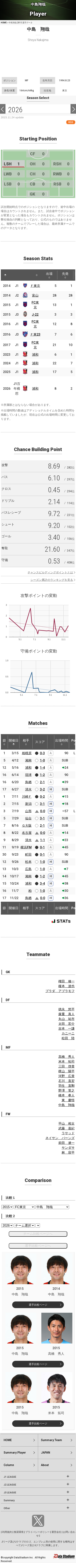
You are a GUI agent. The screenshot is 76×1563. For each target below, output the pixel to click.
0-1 (42, 847)
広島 (28, 869)
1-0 (42, 760)
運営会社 (56, 1532)
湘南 (28, 760)
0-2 (42, 797)
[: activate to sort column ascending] (13, 275)
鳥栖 (28, 782)
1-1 (42, 840)
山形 (28, 811)
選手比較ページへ (38, 1245)
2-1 (42, 782)
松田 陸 (68, 1038)
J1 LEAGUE (10, 1476)
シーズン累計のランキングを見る (51, 579)
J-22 (35, 314)
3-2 (42, 789)
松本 (28, 862)
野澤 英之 (66, 1090)
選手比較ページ (38, 1304)
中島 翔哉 (66, 1105)
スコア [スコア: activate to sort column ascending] (40, 742)
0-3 (42, 753)
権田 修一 (66, 981)
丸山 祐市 (66, 1019)
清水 (28, 789)
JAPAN (45, 1452)
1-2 (42, 775)
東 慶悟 (68, 1100)
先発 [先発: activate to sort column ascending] (65, 275)
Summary (9, 1500)
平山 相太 (66, 1123)
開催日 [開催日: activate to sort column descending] (13, 742)
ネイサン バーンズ (60, 1138)
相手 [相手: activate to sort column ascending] (26, 742)
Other (7, 1508)
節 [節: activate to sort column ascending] (4, 742)
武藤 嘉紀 (66, 1128)
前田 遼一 (66, 1143)
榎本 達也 (66, 986)
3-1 (42, 804)
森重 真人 (66, 1014)
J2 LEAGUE (10, 1484)
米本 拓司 (66, 1061)
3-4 (42, 883)
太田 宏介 (66, 1024)
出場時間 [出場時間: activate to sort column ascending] (61, 742)
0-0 (42, 811)
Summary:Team (51, 1440)
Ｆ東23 (35, 334)
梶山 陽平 (66, 1071)
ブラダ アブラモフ (60, 991)
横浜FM (26, 847)
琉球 (28, 775)
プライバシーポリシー (37, 1532)
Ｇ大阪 (27, 825)
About (45, 1465)
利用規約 (7, 1532)
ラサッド (68, 1133)
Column (9, 1465)
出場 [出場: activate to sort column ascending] (49, 275)
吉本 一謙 (66, 1028)
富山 (35, 295)
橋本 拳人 (66, 1095)
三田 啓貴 (66, 1066)
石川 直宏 (66, 1081)
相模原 (27, 753)
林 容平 (68, 1152)
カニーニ (68, 1033)
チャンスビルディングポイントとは (50, 572)
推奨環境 (19, 1532)
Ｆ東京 (35, 286)
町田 (28, 854)
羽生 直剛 (66, 1086)
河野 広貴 (66, 1076)
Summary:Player (15, 1452)
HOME (4, 23)
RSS (70, 122)
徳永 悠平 (66, 1009)
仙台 (28, 818)
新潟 (28, 804)
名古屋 (27, 833)
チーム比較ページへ (37, 1233)
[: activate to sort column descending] (5, 275)
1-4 (42, 768)
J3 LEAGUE (10, 1492)
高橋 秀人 (66, 1057)
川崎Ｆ (27, 797)
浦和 (35, 354)
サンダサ (68, 1148)
